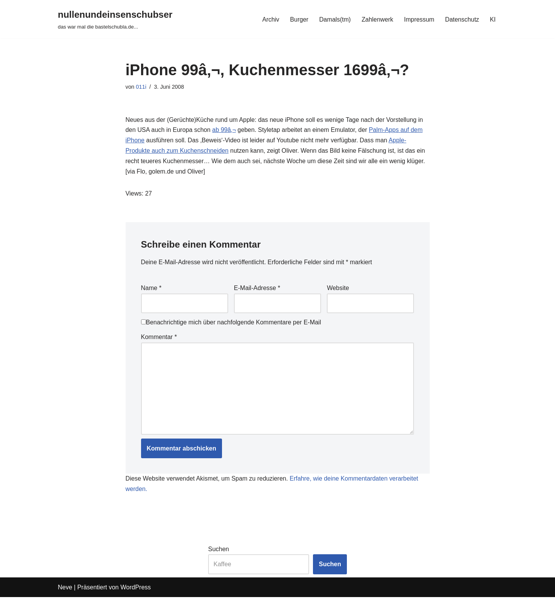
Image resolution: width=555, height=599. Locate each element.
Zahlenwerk (377, 19)
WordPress (135, 589)
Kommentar (159, 337)
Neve (65, 589)
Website (338, 289)
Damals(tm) (334, 19)
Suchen (218, 551)
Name (151, 289)
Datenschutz (462, 19)
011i (141, 87)
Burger (298, 19)
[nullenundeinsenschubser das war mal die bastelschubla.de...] (115, 19)
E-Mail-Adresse (257, 289)
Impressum (419, 19)
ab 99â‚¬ (225, 130)
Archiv (269, 19)
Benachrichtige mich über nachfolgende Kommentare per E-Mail (231, 323)
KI (493, 19)
